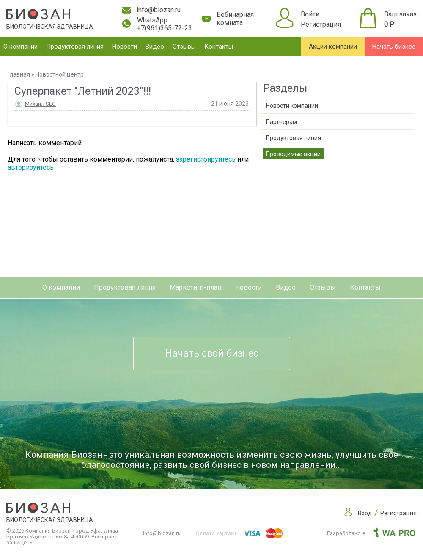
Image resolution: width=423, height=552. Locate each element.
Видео (155, 46)
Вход (365, 513)
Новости (124, 46)
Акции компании (333, 46)
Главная (19, 74)
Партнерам (281, 121)
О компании (20, 46)
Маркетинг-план (195, 287)
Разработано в (371, 533)
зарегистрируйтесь (206, 159)
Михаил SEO (40, 104)
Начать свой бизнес (211, 353)
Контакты (218, 46)
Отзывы (184, 46)
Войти (310, 14)
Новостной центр (60, 74)
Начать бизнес (393, 46)
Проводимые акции (293, 154)
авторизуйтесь (31, 167)
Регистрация (321, 24)
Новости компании (292, 105)
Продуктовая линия (75, 46)
